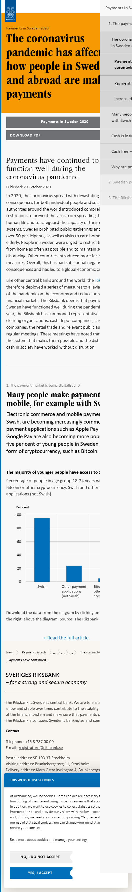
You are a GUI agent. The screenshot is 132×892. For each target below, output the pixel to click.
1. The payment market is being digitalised (41, 385)
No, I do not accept (40, 857)
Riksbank (103, 280)
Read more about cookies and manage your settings (49, 839)
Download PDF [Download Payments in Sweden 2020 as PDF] (25, 135)
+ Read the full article (66, 637)
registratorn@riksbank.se (41, 747)
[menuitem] (118, 509)
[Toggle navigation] (124, 6)
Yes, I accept (40, 873)
